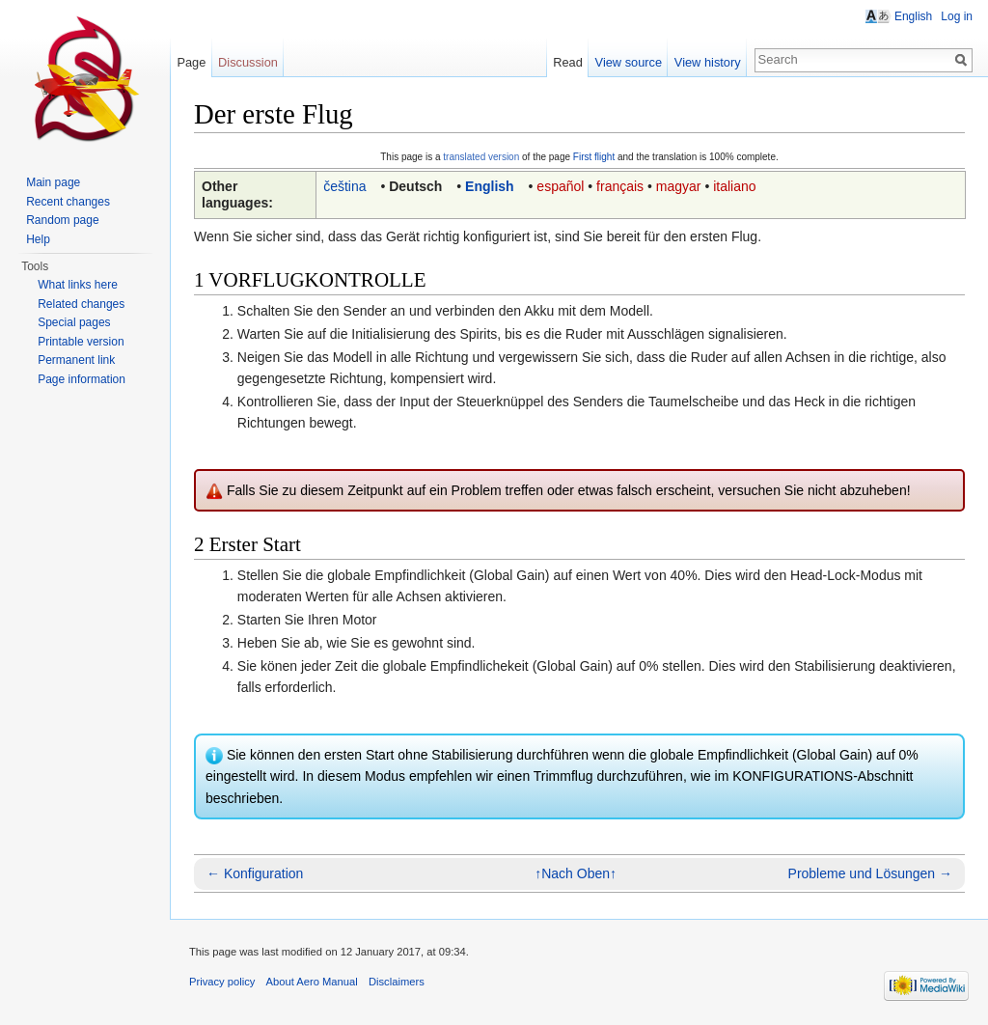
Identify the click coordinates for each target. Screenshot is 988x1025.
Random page (62, 220)
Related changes (81, 304)
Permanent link (76, 360)
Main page (53, 182)
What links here (78, 284)
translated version (481, 157)
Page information (81, 379)
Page (191, 62)
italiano (734, 186)
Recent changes (68, 201)
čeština (344, 186)
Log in (957, 16)
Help (38, 239)
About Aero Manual (312, 981)
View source (628, 62)
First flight (594, 157)
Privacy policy (222, 981)
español (560, 186)
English (489, 186)
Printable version (81, 341)
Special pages (74, 322)
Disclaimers (397, 981)
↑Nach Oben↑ (576, 873)
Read (568, 62)
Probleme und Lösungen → (870, 873)
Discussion (248, 62)
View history (707, 62)
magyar (678, 186)
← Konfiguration (254, 873)
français (620, 186)
